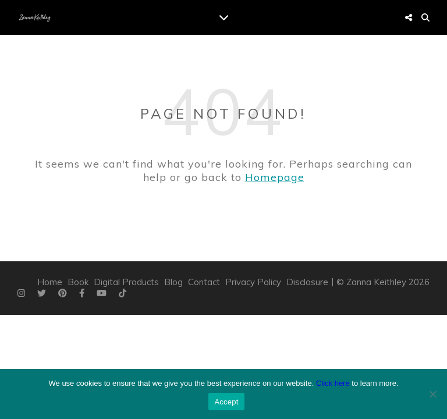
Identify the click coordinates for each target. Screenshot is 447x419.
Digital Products (126, 281)
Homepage (274, 177)
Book (78, 281)
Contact (204, 281)
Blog (173, 281)
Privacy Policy (253, 281)
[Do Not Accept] (432, 394)
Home (49, 281)
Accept (226, 401)
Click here (333, 383)
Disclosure (307, 281)
